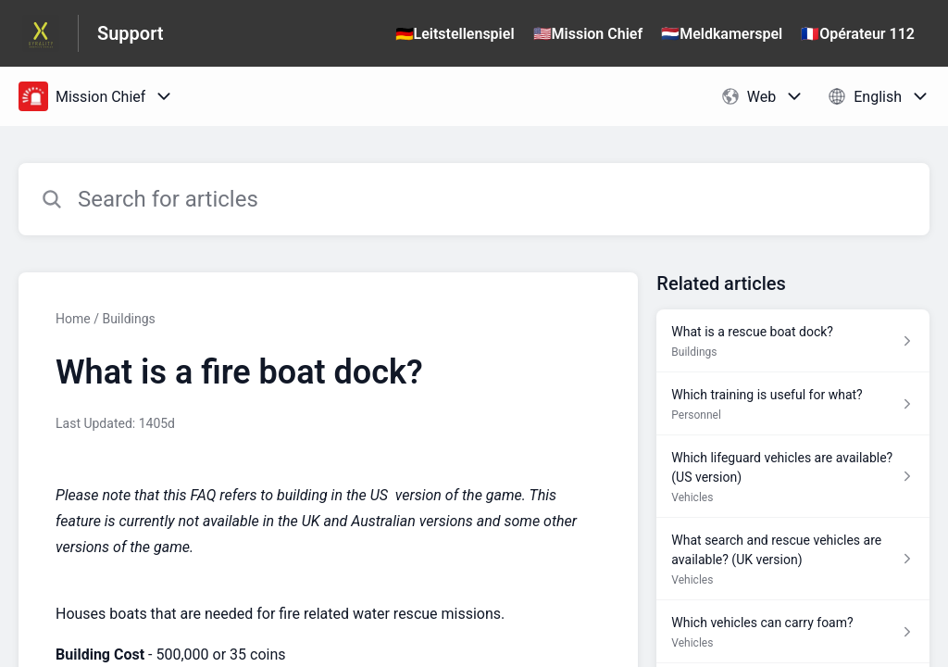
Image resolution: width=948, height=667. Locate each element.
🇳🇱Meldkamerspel (721, 34)
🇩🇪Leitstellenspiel (455, 34)
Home (73, 318)
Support (130, 33)
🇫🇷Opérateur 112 (858, 34)
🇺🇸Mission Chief (588, 34)
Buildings (128, 318)
